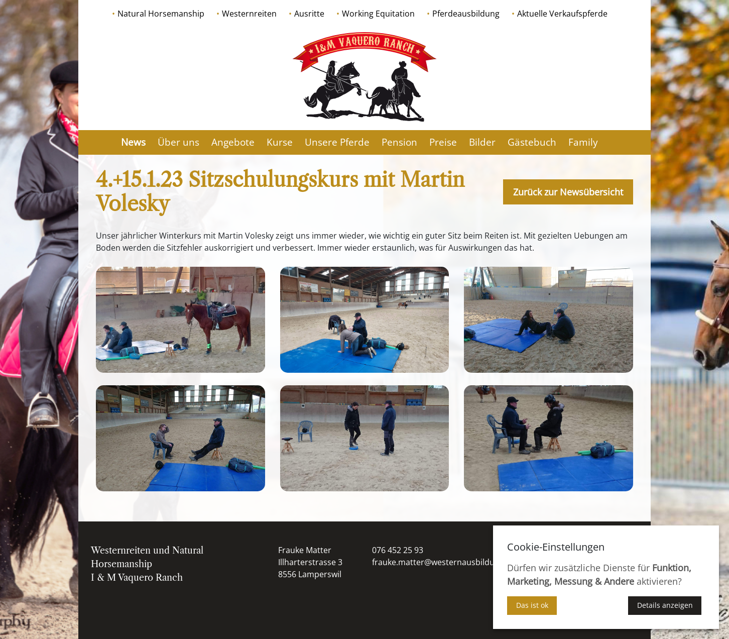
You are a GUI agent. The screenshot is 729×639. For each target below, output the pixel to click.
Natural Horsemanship (160, 13)
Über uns (178, 142)
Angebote (233, 142)
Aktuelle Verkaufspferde (562, 13)
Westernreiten (249, 13)
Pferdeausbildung (466, 13)
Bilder (482, 142)
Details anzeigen (665, 605)
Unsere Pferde (337, 142)
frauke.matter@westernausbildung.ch (443, 562)
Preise (443, 142)
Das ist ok (532, 605)
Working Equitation (378, 13)
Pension (399, 142)
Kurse (280, 142)
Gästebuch (532, 142)
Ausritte (309, 13)
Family (583, 142)
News (133, 142)
